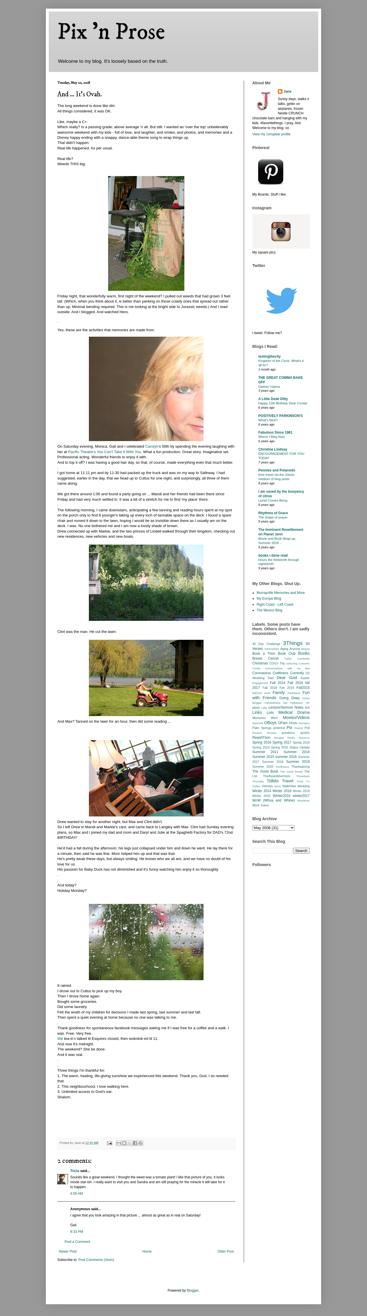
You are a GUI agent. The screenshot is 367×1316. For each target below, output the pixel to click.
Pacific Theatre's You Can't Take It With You (104, 452)
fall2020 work (261, 693)
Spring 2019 (261, 747)
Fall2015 (303, 688)
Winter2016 (281, 796)
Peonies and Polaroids (276, 470)
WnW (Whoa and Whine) (273, 800)
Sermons (304, 737)
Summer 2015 (263, 757)
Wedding (304, 786)
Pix (289, 727)
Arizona (295, 648)
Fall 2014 (278, 683)
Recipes (279, 737)
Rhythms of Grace (273, 513)
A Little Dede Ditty (273, 399)
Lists (270, 713)
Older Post (225, 1251)
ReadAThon (261, 738)
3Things (292, 643)
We (60, 1038)
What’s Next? (268, 420)
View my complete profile (271, 134)
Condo (256, 668)
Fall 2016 (295, 683)
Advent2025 (271, 648)
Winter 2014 (261, 791)
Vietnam (267, 786)
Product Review (264, 732)
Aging (284, 648)
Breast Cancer (265, 658)
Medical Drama (294, 712)
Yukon (264, 805)
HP (308, 702)
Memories (259, 718)
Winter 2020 (261, 796)
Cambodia (303, 658)
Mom (274, 718)
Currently (297, 673)
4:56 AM (76, 1194)
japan (256, 707)
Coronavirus (261, 673)
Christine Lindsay (272, 449)
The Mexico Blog (269, 610)
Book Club (286, 654)
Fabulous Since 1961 (275, 432)
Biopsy (305, 648)
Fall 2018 (270, 687)
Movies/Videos (296, 717)
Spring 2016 (261, 742)
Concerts (304, 663)
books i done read (273, 555)
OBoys (270, 722)
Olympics (304, 723)
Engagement (260, 683)
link (307, 707)
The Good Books (291, 771)
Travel (287, 781)
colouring (291, 663)
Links (257, 712)
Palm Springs (262, 728)
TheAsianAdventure (276, 776)
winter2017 (301, 796)
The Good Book (265, 771)
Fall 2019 (287, 687)
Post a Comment (77, 1242)
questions (288, 732)
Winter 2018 (281, 791)
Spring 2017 (281, 742)
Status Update (300, 747)
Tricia (74, 1171)
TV (308, 781)
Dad (271, 678)
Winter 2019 (301, 791)
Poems (298, 728)
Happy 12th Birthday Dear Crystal (282, 403)
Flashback (294, 693)
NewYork (257, 723)
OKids (293, 723)
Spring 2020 (279, 747)
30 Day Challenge (266, 644)
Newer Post (68, 1251)
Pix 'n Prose (111, 32)
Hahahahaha (272, 702)
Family (279, 692)
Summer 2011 (265, 752)
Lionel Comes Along (272, 500)
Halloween (296, 702)
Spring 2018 (301, 742)
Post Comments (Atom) (96, 1260)
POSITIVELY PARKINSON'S (280, 416)
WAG (277, 786)
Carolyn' (152, 446)
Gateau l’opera (269, 386)
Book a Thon (263, 654)
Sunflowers (282, 766)
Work (255, 805)
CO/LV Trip (277, 663)
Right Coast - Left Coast (275, 605)
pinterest (279, 728)
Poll (307, 728)
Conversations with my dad (287, 668)
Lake (264, 707)
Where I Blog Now (271, 436)
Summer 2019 (298, 762)
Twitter (256, 786)
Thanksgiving (300, 766)
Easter (305, 678)
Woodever (303, 800)
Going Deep (289, 698)
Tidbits (273, 781)
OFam (283, 723)
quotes (305, 732)
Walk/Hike (289, 786)
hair (285, 702)
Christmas (260, 663)
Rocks (291, 737)
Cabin (288, 658)
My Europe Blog (269, 598)
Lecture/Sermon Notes (286, 707)
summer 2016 (286, 757)
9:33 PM (76, 1232)
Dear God (287, 677)
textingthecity (269, 356)
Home (147, 1251)
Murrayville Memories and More (281, 593)
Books (304, 653)
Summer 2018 (273, 761)
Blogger (192, 1290)
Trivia (299, 781)
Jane (287, 91)
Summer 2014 (297, 752)
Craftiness (280, 673)
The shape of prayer (273, 517)
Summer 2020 (262, 766)
